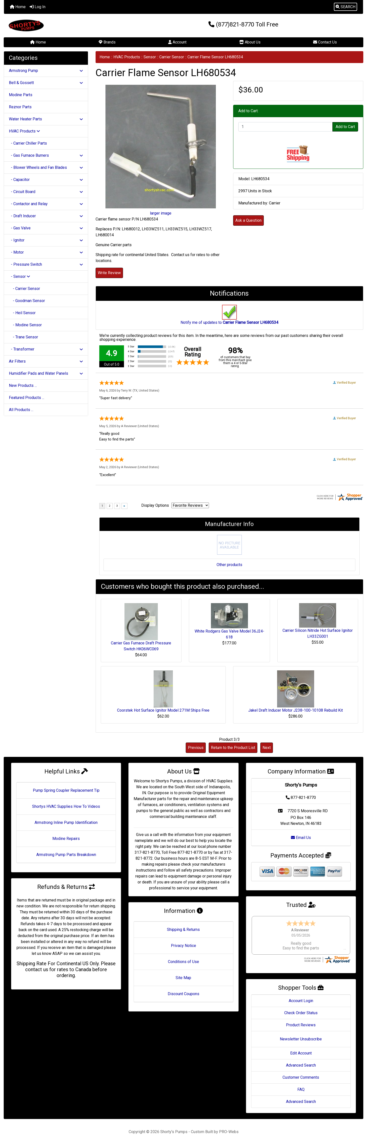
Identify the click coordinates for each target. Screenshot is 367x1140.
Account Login (301, 996)
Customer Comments (301, 1072)
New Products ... (23, 385)
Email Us (301, 837)
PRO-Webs (229, 1127)
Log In (37, 6)
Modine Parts (20, 94)
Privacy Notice (183, 945)
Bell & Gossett (46, 82)
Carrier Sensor (171, 57)
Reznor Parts (20, 107)
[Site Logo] (64, 25)
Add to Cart (345, 126)
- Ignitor (46, 240)
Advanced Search (301, 1060)
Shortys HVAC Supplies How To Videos (66, 806)
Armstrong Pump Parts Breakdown (66, 854)
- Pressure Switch (46, 264)
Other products (229, 564)
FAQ (301, 1084)
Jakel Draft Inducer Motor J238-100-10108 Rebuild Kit (295, 710)
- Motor (46, 252)
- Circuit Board (46, 191)
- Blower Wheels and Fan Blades (46, 167)
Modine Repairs (66, 838)
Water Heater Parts (46, 119)
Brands (107, 42)
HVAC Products (126, 57)
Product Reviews (301, 1020)
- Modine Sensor (25, 325)
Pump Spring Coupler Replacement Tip (66, 790)
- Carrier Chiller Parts (28, 143)
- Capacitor (46, 179)
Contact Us (325, 42)
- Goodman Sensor (27, 300)
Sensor (149, 57)
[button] (345, 7)
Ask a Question (248, 220)
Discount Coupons (183, 993)
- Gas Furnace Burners (46, 155)
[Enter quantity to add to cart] (285, 127)
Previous (196, 747)
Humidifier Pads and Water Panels (46, 373)
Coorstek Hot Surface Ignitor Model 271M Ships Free (163, 710)
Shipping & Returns (183, 929)
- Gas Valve (46, 228)
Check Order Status (301, 1008)
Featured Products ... (26, 397)
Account (177, 42)
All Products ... (21, 409)
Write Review (109, 272)
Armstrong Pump (46, 70)
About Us (250, 42)
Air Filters (46, 361)
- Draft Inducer (46, 216)
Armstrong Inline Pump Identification (66, 822)
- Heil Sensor (22, 312)
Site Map (183, 977)
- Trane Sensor (23, 337)
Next (267, 747)
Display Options (155, 505)
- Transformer (46, 349)
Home (18, 6)
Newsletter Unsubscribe (301, 1034)
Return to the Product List (233, 747)
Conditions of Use (183, 961)
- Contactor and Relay (46, 203)
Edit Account (301, 1048)
